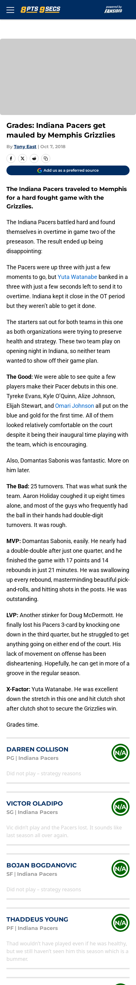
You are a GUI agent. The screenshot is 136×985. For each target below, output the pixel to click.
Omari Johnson (74, 405)
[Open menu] (10, 10)
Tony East (25, 146)
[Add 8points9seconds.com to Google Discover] (68, 170)
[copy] (45, 158)
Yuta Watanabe (77, 276)
